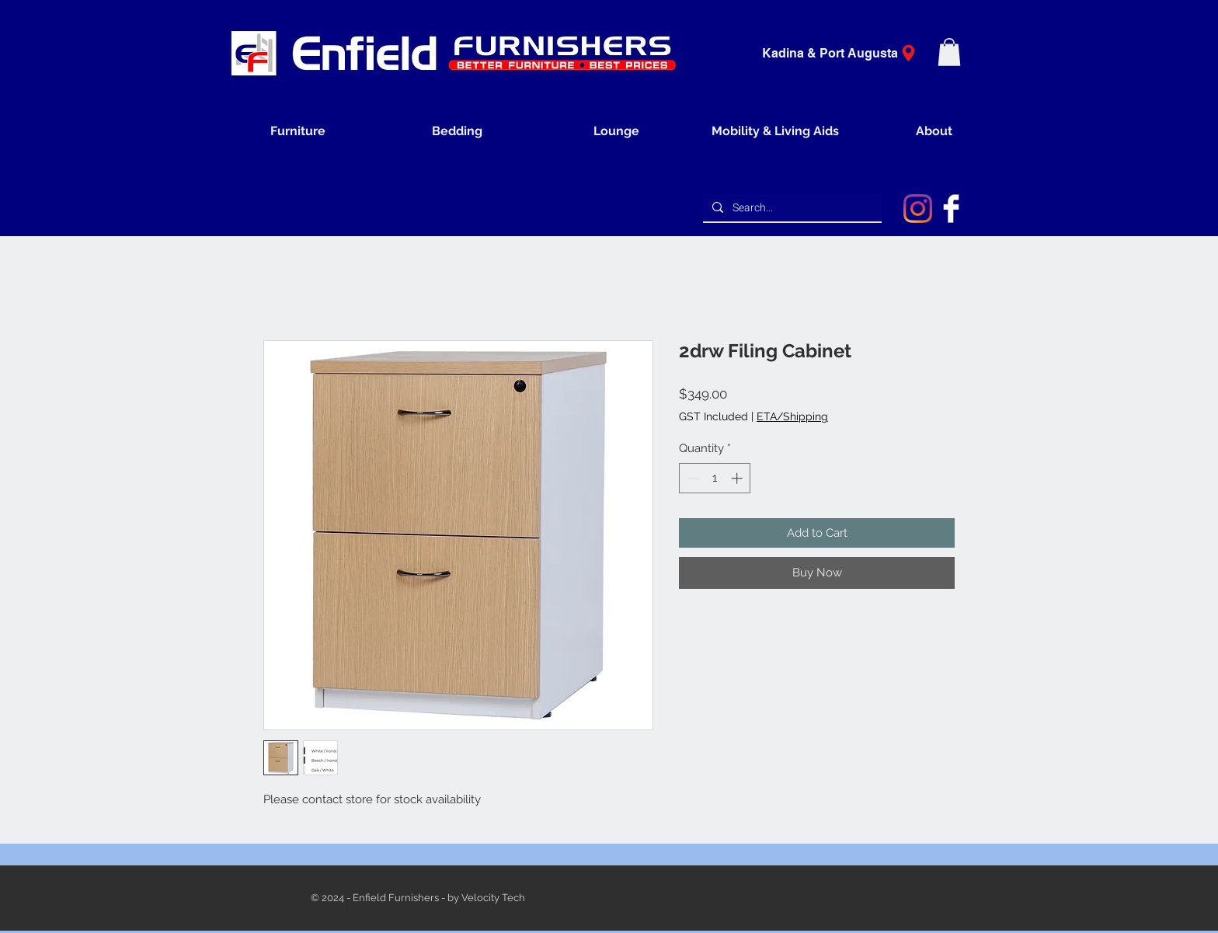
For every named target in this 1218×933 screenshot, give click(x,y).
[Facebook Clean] (951, 208)
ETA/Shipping (792, 416)
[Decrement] (691, 478)
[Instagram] (917, 208)
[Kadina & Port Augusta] (844, 53)
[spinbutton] (715, 478)
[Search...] (791, 208)
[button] (949, 52)
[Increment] (738, 478)
